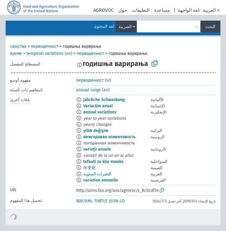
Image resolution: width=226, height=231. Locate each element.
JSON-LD (117, 201)
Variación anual (98, 105)
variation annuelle (100, 180)
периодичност (44, 46)
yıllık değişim (95, 130)
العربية (209, 10)
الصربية (125, 26)
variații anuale (97, 149)
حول (122, 10)
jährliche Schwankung (104, 99)
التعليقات (140, 10)
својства (18, 46)
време (16, 53)
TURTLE (100, 201)
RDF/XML (84, 201)
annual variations (100, 112)
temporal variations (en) (49, 53)
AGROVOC (103, 10)
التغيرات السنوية (97, 173)
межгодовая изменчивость (109, 136)
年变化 (89, 167)
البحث (210, 26)
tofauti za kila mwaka (103, 161)
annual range (88, 90)
